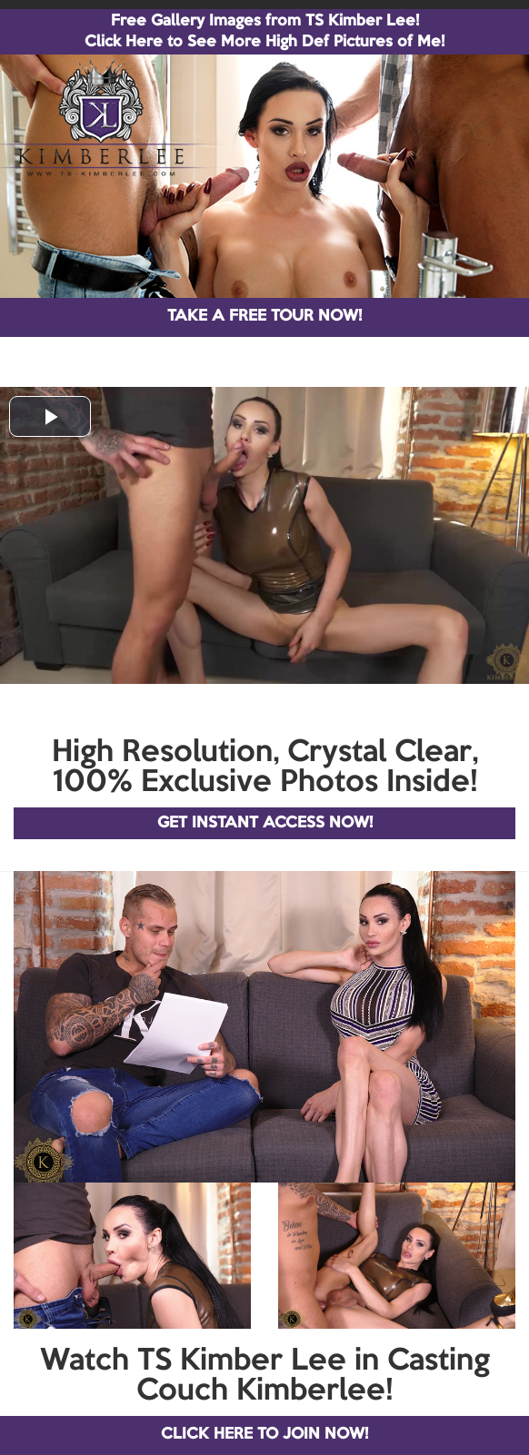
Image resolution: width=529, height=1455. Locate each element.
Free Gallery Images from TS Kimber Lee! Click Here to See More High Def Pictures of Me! (264, 32)
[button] (50, 416)
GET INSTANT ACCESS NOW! (265, 823)
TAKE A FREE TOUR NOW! (264, 316)
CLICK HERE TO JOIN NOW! (264, 1434)
